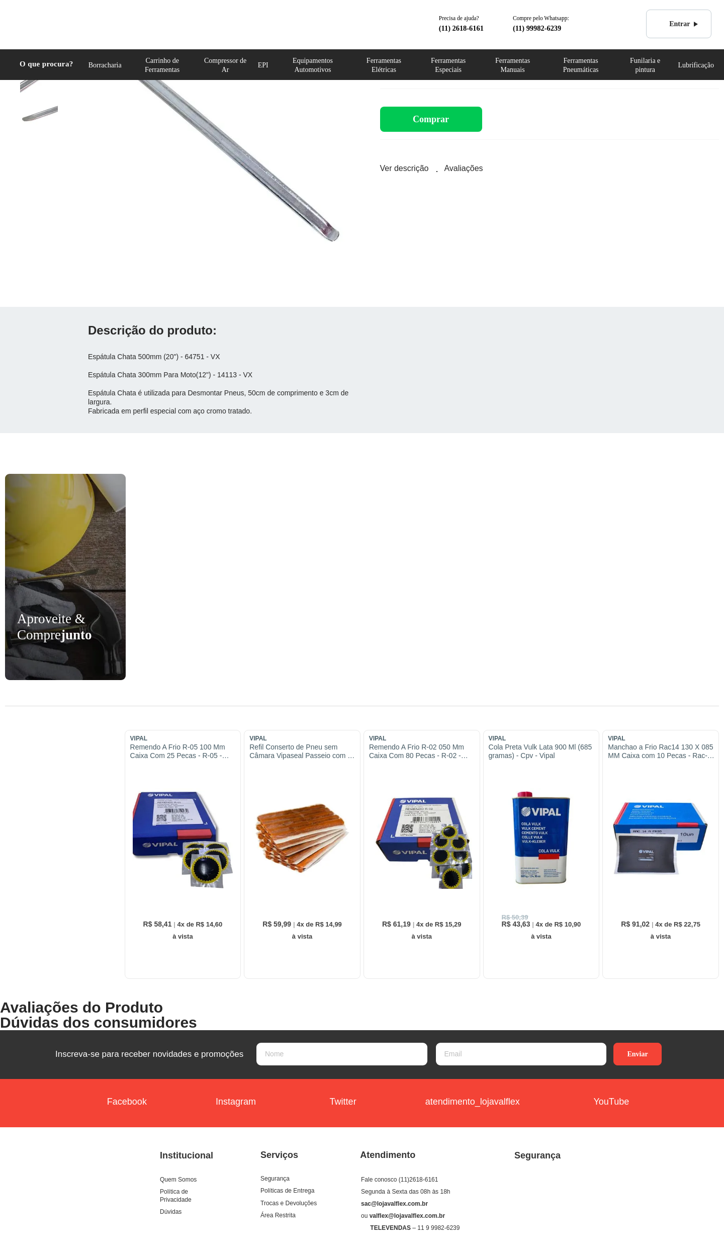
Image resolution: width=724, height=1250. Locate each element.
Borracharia (105, 65)
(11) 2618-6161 (461, 28)
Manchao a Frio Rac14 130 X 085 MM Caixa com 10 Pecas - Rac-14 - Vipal (661, 751)
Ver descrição (404, 168)
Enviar (637, 1054)
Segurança (275, 1178)
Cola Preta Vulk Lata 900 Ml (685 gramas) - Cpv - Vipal (540, 751)
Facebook (121, 1103)
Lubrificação (696, 65)
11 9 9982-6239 (438, 1227)
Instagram (226, 1103)
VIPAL (138, 738)
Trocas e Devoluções (288, 1203)
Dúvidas (171, 1211)
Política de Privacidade (176, 1195)
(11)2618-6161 (418, 1179)
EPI (263, 65)
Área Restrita (278, 1215)
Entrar (673, 24)
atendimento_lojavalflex (463, 1103)
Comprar (431, 119)
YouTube (599, 1103)
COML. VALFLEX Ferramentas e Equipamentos (58, 23)
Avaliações (463, 168)
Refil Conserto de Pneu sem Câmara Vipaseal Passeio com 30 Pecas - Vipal (302, 751)
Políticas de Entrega (287, 1190)
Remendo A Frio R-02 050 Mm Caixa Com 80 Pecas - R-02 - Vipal (416, 751)
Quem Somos (178, 1179)
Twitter (331, 1103)
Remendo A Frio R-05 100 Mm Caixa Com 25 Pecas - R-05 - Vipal (177, 751)
